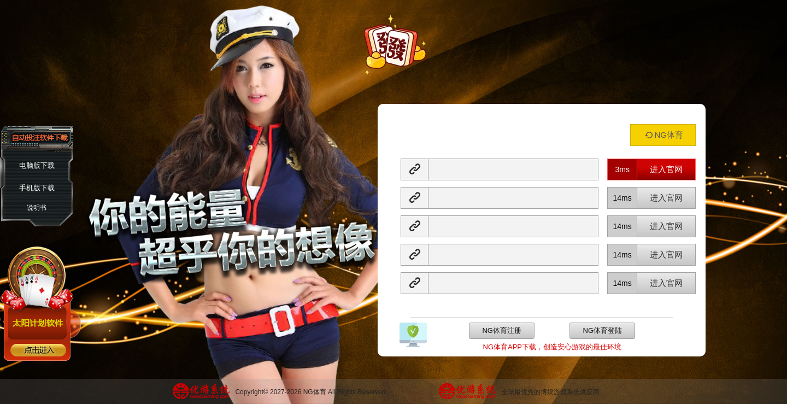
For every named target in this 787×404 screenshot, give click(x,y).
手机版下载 (37, 188)
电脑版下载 (37, 165)
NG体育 (663, 134)
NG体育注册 (501, 330)
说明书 (36, 208)
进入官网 (666, 169)
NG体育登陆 (602, 330)
